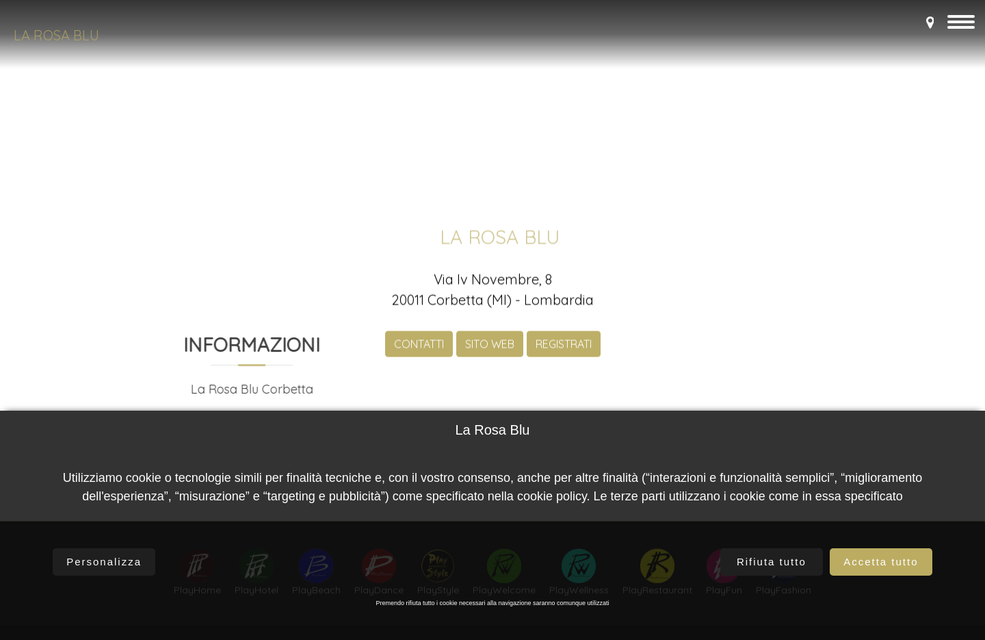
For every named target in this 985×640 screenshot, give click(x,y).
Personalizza (104, 561)
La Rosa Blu (56, 35)
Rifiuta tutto (771, 561)
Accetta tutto (880, 561)
